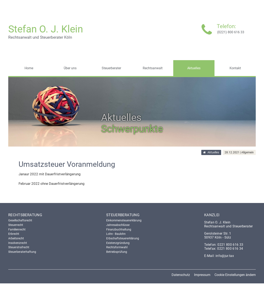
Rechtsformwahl (116, 247)
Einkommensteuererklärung (123, 220)
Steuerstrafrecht (18, 247)
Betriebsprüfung (116, 251)
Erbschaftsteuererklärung (122, 238)
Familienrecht (17, 229)
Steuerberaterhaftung (22, 251)
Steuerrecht (15, 225)
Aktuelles (213, 152)
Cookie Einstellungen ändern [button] (235, 275)
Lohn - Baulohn (116, 233)
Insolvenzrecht (17, 243)
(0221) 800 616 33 (230, 32)
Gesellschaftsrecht (20, 220)
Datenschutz (181, 275)
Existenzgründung (118, 243)
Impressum (202, 275)
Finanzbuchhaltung (118, 229)
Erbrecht (13, 233)
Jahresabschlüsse (118, 225)
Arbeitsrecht (16, 238)
